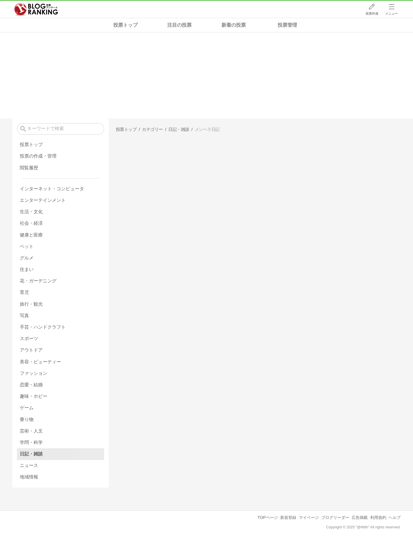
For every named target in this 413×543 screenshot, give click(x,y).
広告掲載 (360, 517)
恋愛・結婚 (31, 384)
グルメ (27, 257)
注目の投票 (179, 25)
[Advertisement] (206, 75)
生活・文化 (31, 211)
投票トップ (125, 25)
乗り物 (27, 419)
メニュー (391, 13)
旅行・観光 (31, 304)
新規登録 (288, 517)
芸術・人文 (31, 430)
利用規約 (378, 517)
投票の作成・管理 (38, 156)
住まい (27, 269)
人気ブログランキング (36, 9)
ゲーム (27, 407)
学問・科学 (31, 442)
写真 (24, 315)
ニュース (29, 465)
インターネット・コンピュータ (52, 188)
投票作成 (372, 13)
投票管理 (287, 25)
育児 (24, 292)
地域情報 (29, 476)
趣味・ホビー (33, 396)
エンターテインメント (43, 200)
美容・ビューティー (40, 361)
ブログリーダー (335, 517)
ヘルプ (395, 517)
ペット (27, 246)
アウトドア (31, 350)
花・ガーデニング (38, 280)
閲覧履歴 (29, 167)
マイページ (309, 517)
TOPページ (268, 517)
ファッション (33, 373)
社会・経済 (31, 223)
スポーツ (29, 338)
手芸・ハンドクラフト (43, 327)
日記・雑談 (31, 453)
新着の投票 (233, 25)
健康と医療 (31, 234)
